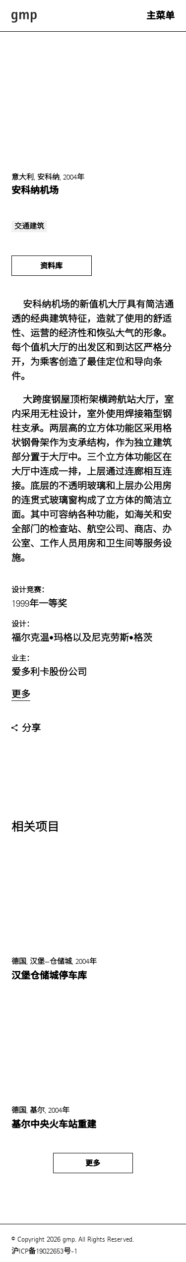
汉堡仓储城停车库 (49, 975)
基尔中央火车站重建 (53, 1124)
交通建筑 (29, 226)
